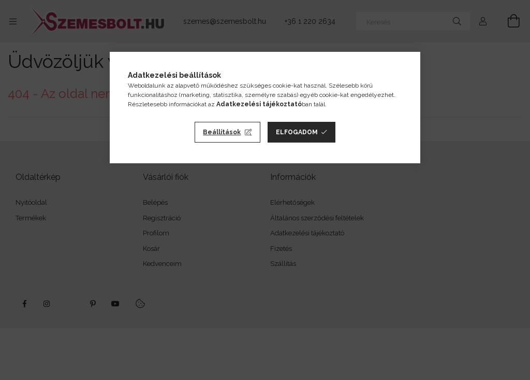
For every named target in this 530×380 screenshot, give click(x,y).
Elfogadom (297, 132)
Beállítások (222, 132)
